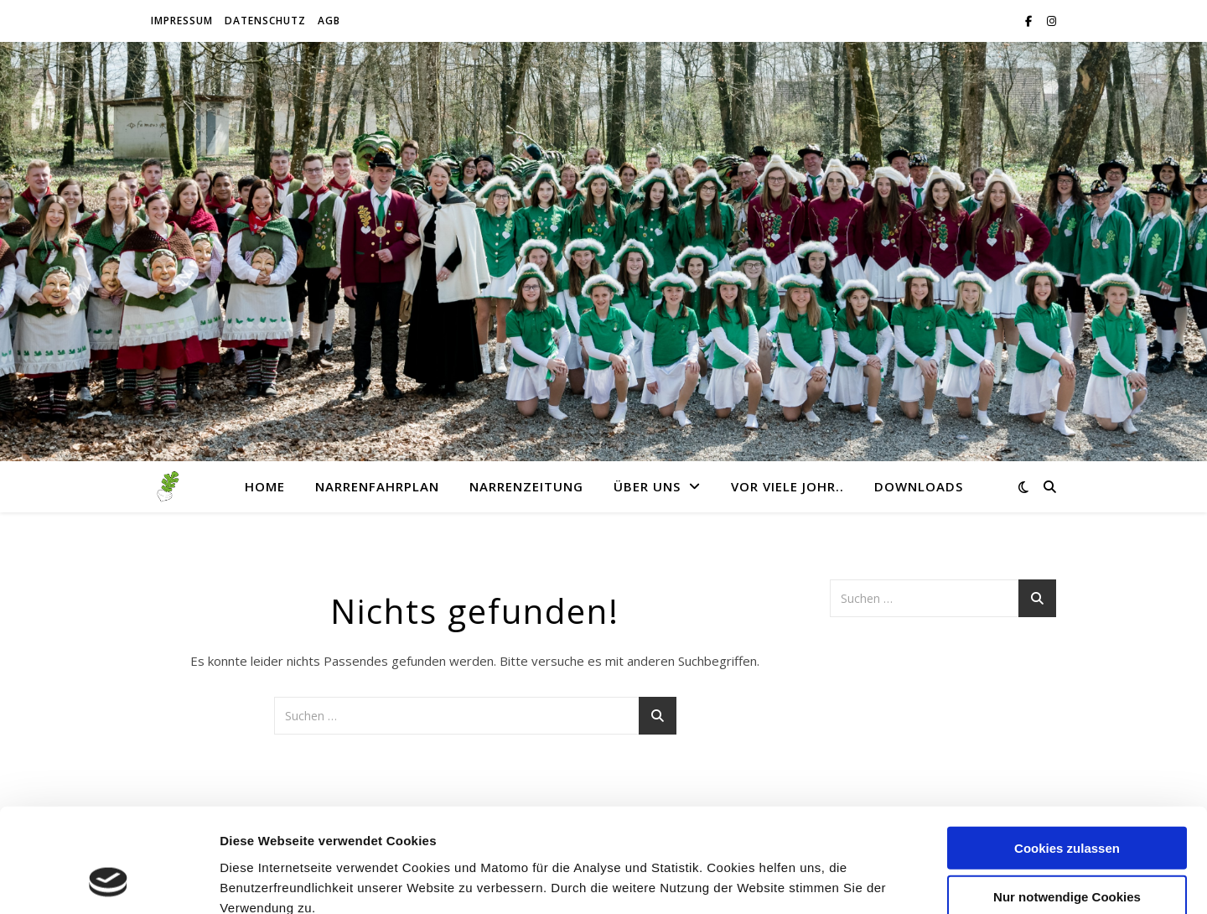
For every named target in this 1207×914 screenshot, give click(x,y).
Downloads (918, 486)
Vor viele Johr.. (787, 486)
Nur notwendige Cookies (1067, 803)
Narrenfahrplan (377, 486)
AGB (329, 20)
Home (265, 486)
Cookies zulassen (1067, 753)
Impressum (182, 20)
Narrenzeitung (526, 486)
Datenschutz (265, 20)
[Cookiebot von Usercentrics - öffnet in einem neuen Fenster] (108, 881)
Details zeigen (891, 881)
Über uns (647, 486)
